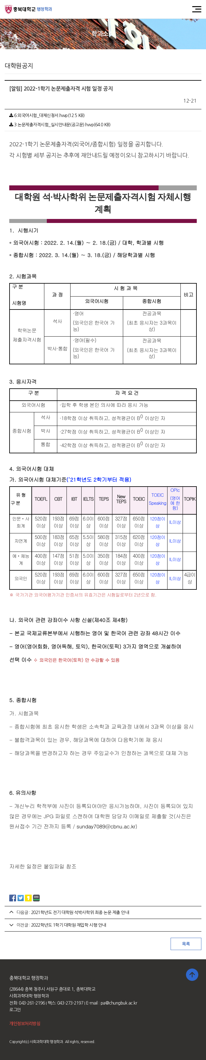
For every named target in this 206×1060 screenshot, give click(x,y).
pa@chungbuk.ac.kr (119, 1003)
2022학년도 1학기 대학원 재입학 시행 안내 (68, 925)
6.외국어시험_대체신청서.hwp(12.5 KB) (47, 115)
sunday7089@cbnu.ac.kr (106, 826)
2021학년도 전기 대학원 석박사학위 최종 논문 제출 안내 (80, 912)
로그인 (15, 1010)
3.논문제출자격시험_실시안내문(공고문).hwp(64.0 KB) (60, 125)
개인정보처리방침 (24, 1024)
